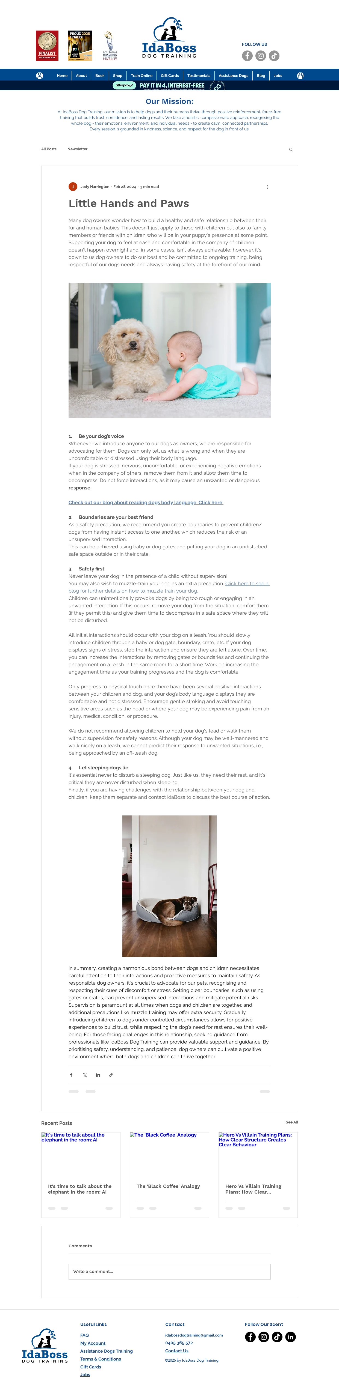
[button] (291, 149)
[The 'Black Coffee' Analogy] (169, 1154)
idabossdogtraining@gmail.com (194, 1335)
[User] (39, 75)
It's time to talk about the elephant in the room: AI (79, 1189)
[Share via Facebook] (71, 1074)
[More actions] (267, 186)
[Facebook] (247, 55)
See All (292, 1122)
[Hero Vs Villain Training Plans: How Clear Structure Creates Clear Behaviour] (258, 1154)
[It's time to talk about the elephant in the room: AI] (81, 1154)
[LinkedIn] (290, 1337)
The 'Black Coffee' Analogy (168, 1186)
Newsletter (77, 149)
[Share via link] (111, 1074)
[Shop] (300, 75)
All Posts (49, 149)
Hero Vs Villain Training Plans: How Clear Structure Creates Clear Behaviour (254, 1189)
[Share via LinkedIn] (98, 1074)
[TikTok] (274, 55)
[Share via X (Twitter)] (84, 1074)
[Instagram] (260, 55)
